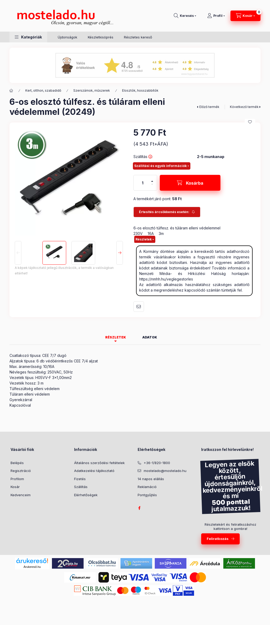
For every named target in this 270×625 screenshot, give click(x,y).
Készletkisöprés (100, 37)
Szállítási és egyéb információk (160, 166)
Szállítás (81, 487)
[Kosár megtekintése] (245, 16)
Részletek (144, 239)
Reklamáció (147, 487)
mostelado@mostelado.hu (165, 471)
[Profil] (216, 16)
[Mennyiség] (143, 182)
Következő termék (244, 107)
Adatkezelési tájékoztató (94, 471)
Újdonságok (67, 37)
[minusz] (152, 186)
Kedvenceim (21, 495)
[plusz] (152, 179)
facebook (139, 508)
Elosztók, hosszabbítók (140, 90)
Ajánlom (138, 306)
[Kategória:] (11, 90)
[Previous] (18, 253)
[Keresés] (185, 16)
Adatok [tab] (149, 337)
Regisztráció (21, 471)
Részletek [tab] (115, 337)
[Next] (119, 253)
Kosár (15, 487)
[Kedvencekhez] (250, 122)
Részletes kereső (138, 37)
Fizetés (80, 479)
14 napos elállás (151, 479)
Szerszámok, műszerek (91, 90)
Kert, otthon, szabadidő (43, 90)
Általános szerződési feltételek (99, 463)
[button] (28, 37)
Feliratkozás (218, 539)
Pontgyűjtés (147, 495)
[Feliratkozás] (166, 212)
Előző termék (209, 107)
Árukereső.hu (32, 566)
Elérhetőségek (86, 495)
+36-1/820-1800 (157, 463)
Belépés (17, 463)
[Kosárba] (190, 183)
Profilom (17, 479)
